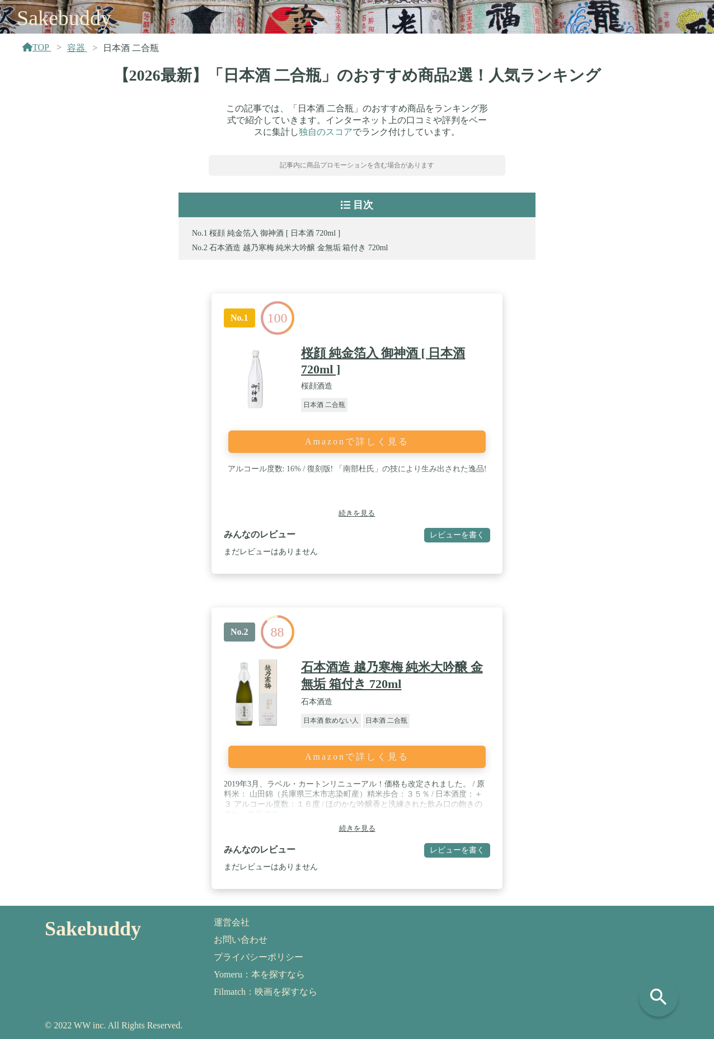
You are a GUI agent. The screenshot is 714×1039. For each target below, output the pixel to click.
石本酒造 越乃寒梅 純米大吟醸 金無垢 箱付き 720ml (298, 248)
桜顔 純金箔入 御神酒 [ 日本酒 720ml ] (274, 233)
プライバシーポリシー (258, 957)
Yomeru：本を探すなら (259, 974)
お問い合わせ (240, 939)
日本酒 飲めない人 (331, 720)
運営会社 (232, 922)
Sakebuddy (64, 18)
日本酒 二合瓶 (324, 405)
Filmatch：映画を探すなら (265, 991)
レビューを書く (457, 534)
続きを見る (357, 513)
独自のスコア (326, 132)
